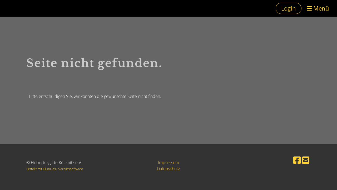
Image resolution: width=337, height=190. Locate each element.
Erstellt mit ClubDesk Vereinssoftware (54, 169)
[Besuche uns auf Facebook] (297, 160)
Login (288, 8)
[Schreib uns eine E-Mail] (305, 160)
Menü (318, 8)
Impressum (168, 162)
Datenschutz (168, 169)
